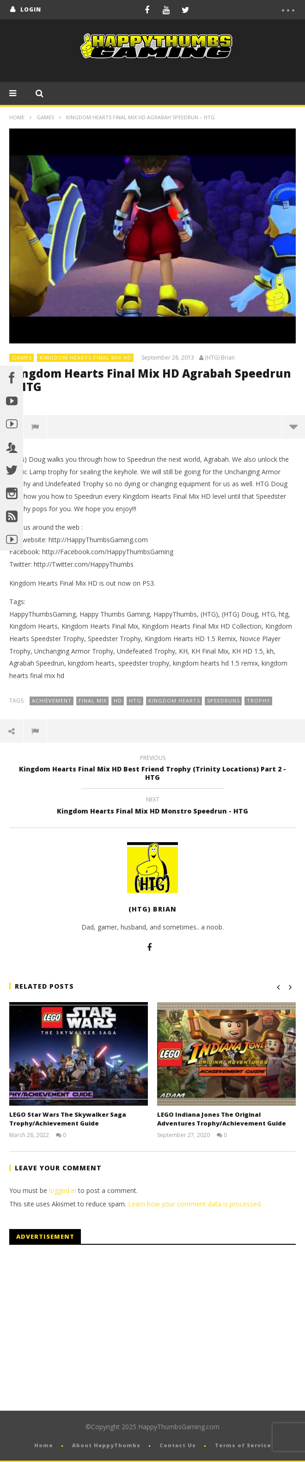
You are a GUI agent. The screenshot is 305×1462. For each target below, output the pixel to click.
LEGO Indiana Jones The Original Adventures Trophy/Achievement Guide (221, 1119)
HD (118, 700)
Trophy (258, 700)
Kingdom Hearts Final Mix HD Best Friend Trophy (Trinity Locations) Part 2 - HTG (152, 769)
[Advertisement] (87, 1328)
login (30, 9)
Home (16, 117)
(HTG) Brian (220, 357)
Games (45, 117)
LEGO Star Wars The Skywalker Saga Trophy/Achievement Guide (67, 1119)
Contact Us (177, 1445)
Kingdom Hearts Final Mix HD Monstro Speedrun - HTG (152, 806)
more (293, 426)
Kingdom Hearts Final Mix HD (86, 357)
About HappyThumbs (106, 1445)
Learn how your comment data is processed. (195, 1203)
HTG (135, 700)
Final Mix (93, 700)
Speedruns (223, 700)
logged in (62, 1190)
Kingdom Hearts (174, 700)
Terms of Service (243, 1445)
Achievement (52, 700)
